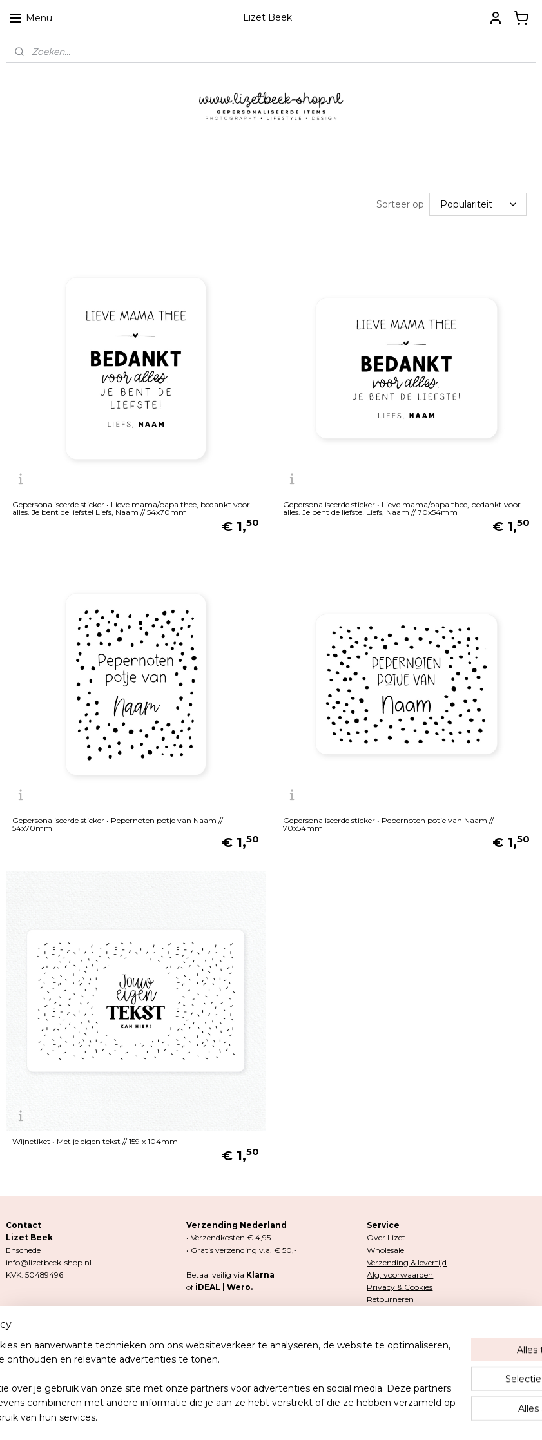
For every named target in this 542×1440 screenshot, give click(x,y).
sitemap (215, 1416)
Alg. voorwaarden (400, 1274)
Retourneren (390, 1299)
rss (239, 1416)
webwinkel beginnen (287, 1416)
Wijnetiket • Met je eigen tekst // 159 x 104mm (95, 1141)
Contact (382, 1324)
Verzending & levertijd (407, 1262)
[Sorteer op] (478, 204)
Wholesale (385, 1250)
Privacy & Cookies (399, 1287)
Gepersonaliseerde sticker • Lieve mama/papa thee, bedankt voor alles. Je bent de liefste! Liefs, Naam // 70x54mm (402, 508)
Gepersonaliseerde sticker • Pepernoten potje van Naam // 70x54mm (388, 824)
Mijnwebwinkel (400, 1416)
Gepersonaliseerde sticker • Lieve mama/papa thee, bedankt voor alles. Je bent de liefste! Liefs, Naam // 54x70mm (131, 508)
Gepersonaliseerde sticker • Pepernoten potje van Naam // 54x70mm (117, 824)
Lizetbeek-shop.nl (230, 1349)
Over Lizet (386, 1237)
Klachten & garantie (403, 1311)
